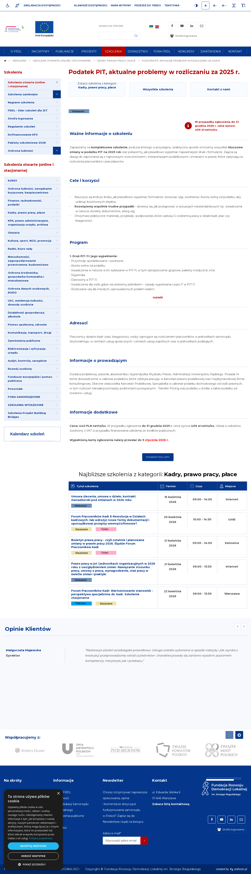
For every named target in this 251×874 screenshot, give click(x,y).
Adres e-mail (112, 833)
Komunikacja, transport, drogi (29, 332)
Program (79, 242)
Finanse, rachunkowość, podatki (25, 202)
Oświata (14, 232)
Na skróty (13, 780)
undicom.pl (238, 869)
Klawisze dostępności (90, 5)
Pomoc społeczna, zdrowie (27, 324)
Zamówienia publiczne (24, 340)
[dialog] (33, 829)
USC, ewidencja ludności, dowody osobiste (25, 302)
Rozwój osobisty (20, 368)
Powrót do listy (157, 457)
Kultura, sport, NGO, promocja (29, 240)
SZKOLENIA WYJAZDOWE (26, 404)
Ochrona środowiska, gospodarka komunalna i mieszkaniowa (26, 276)
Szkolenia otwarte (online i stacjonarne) (29, 167)
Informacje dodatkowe (94, 412)
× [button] (58, 793)
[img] (46, 29)
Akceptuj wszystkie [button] (33, 846)
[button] (33, 864)
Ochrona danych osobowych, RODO (29, 290)
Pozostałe (15, 388)
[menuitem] (16, 51)
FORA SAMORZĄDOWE (24, 396)
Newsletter (113, 780)
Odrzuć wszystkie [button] (33, 856)
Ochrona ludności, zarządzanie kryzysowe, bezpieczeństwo (30, 190)
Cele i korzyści (84, 180)
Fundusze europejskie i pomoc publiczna (30, 378)
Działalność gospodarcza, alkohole (26, 314)
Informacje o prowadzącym (98, 360)
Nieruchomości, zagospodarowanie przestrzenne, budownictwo (28, 260)
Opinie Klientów (28, 628)
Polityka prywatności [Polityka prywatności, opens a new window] (41, 838)
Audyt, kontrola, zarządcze (27, 360)
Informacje (63, 780)
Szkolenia (13, 72)
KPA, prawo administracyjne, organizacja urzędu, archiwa (28, 222)
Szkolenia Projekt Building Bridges (27, 414)
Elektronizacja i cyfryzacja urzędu (26, 350)
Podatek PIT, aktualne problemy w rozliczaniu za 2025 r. (154, 72)
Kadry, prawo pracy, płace (26, 212)
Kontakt (159, 780)
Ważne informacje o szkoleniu (101, 133)
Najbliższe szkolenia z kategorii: (158, 474)
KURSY (12, 180)
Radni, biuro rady (20, 248)
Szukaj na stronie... (112, 25)
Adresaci (79, 323)
